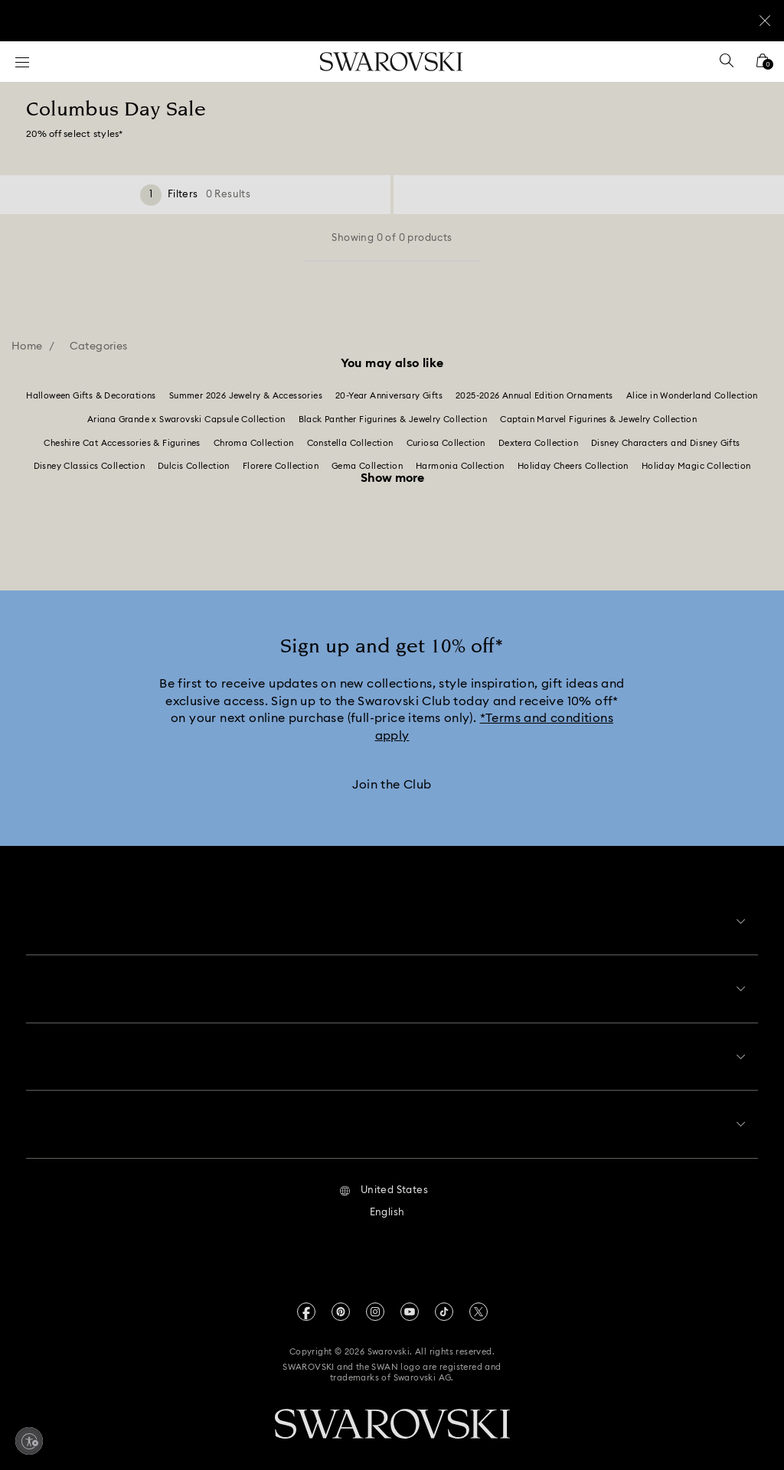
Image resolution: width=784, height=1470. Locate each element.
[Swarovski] (391, 61)
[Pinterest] (341, 1302)
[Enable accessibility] (29, 1441)
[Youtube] (409, 1302)
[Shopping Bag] (762, 65)
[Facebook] (306, 1302)
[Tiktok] (444, 1302)
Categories (99, 346)
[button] (384, 1181)
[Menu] (22, 61)
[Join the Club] (392, 787)
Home (27, 346)
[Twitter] (478, 1302)
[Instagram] (375, 1302)
